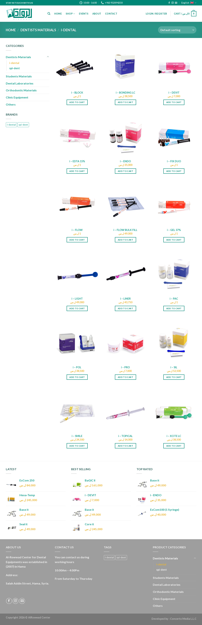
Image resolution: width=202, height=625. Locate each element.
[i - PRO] (125, 340)
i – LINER (125, 298)
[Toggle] (47, 57)
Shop (70, 13)
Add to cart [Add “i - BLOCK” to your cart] (77, 102)
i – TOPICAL (125, 436)
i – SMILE (77, 436)
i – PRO (125, 367)
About (96, 13)
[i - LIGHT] (77, 272)
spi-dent (14, 68)
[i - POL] (77, 340)
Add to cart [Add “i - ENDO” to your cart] (125, 171)
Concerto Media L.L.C (183, 618)
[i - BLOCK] (77, 65)
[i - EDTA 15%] (77, 134)
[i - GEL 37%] (174, 203)
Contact (111, 13)
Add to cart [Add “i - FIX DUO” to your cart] (174, 171)
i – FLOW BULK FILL (125, 229)
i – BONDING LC (125, 92)
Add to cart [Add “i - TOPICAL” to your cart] (125, 446)
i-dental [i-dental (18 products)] (11, 124)
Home (58, 13)
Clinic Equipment (17, 97)
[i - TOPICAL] (125, 409)
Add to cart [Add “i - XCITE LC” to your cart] (174, 446)
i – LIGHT (77, 298)
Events (83, 13)
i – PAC (174, 298)
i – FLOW (77, 229)
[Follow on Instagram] (173, 3)
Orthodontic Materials (21, 90)
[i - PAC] (174, 272)
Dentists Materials (38, 30)
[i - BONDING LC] (125, 65)
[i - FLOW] (77, 203)
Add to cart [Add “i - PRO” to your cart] (125, 377)
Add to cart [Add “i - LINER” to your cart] (125, 308)
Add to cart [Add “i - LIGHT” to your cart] (77, 308)
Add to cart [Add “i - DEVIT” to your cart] (174, 102)
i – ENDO (125, 161)
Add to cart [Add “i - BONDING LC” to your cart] (125, 102)
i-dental (14, 62)
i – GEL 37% (174, 229)
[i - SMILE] (77, 409)
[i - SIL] (174, 340)
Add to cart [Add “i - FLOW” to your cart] (77, 240)
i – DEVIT (173, 92)
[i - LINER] (125, 272)
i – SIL (173, 367)
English (188, 3)
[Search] (49, 13)
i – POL (77, 367)
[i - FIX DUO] (174, 134)
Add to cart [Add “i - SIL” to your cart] (174, 377)
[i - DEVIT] (174, 65)
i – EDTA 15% (77, 161)
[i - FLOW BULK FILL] (125, 203)
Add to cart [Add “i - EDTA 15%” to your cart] (77, 171)
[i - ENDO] (125, 134)
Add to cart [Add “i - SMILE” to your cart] (77, 446)
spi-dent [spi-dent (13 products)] (23, 124)
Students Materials (19, 76)
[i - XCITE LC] (174, 409)
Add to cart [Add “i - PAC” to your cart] (174, 308)
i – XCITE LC (174, 436)
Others (11, 104)
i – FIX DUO (174, 161)
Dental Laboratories (19, 83)
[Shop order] (177, 29)
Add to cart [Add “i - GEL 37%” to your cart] (174, 240)
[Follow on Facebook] (169, 3)
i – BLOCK (77, 92)
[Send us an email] (176, 3)
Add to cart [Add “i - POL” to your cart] (77, 377)
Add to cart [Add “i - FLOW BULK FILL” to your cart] (125, 240)
